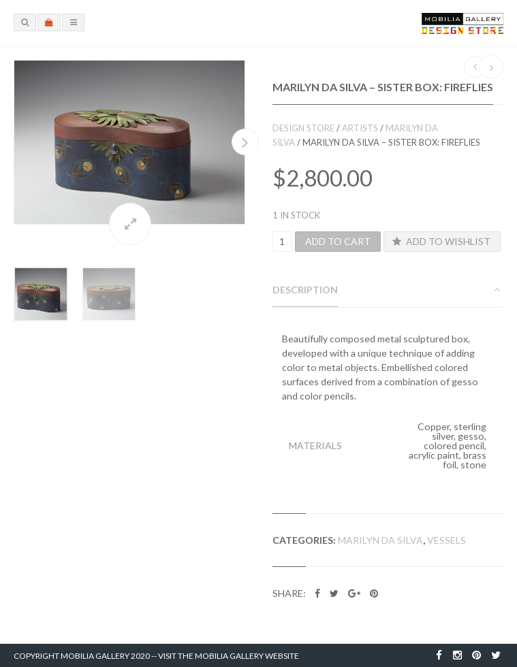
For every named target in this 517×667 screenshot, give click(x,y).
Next (245, 142)
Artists (360, 128)
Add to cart (338, 241)
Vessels (446, 540)
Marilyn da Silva (380, 540)
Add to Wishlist (440, 241)
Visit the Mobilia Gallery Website (228, 656)
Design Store (303, 128)
